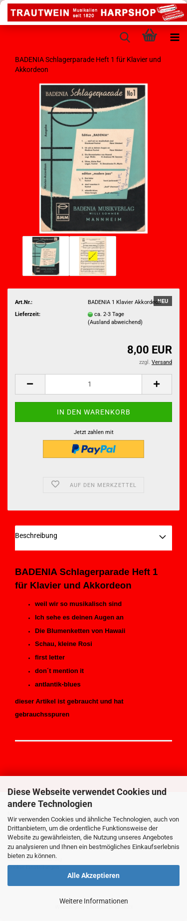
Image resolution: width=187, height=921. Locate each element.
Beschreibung (36, 536)
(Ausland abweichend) (115, 322)
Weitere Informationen (93, 901)
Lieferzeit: (27, 314)
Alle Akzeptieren (93, 876)
